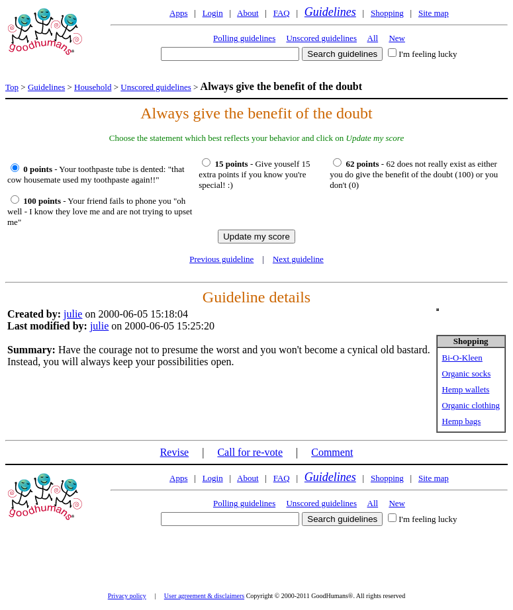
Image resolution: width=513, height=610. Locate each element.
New (397, 38)
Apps (178, 13)
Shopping (387, 13)
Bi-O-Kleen (462, 358)
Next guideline (298, 259)
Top (12, 87)
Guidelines (330, 12)
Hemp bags (461, 421)
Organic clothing (471, 405)
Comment (332, 452)
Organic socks (466, 373)
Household (92, 87)
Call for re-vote (250, 452)
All (373, 38)
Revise (174, 452)
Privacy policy (127, 595)
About (248, 13)
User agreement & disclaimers (204, 595)
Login (213, 13)
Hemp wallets (466, 389)
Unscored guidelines (321, 38)
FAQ (281, 13)
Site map (433, 13)
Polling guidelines (244, 38)
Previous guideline (221, 259)
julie (73, 314)
